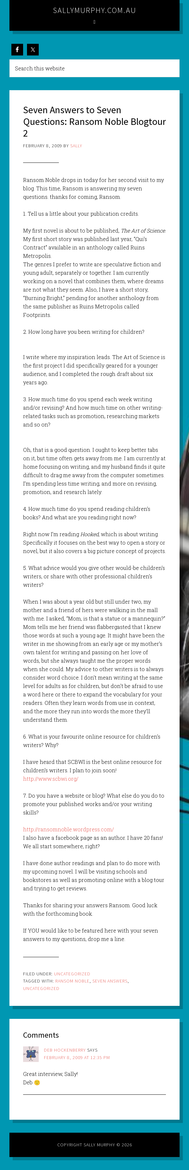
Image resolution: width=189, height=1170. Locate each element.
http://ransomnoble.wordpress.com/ (68, 829)
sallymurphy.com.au (94, 10)
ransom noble (72, 981)
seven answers (110, 981)
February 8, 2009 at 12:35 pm (77, 1057)
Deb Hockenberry (65, 1050)
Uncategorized (72, 974)
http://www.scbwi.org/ (50, 778)
